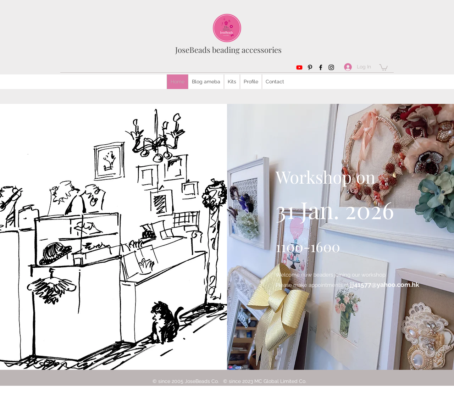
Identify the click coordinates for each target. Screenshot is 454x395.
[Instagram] (331, 67)
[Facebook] (320, 67)
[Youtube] (299, 67)
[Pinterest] (310, 67)
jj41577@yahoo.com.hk (384, 284)
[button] (383, 67)
